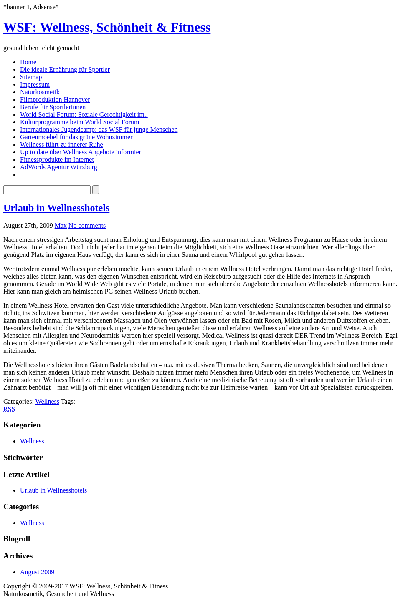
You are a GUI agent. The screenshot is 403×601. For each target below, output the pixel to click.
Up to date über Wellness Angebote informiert (81, 152)
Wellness (47, 401)
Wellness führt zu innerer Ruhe (61, 144)
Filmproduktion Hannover (55, 99)
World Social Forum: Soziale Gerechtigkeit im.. (84, 114)
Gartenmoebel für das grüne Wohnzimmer (76, 137)
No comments (87, 225)
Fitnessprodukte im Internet (57, 159)
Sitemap (31, 76)
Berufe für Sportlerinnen (53, 107)
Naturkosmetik (40, 92)
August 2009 (37, 572)
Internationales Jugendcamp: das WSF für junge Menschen (98, 129)
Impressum (35, 84)
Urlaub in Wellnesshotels (56, 207)
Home (28, 61)
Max (61, 225)
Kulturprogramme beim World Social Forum (79, 122)
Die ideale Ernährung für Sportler (65, 69)
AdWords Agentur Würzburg (58, 167)
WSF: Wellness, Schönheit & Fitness (106, 27)
